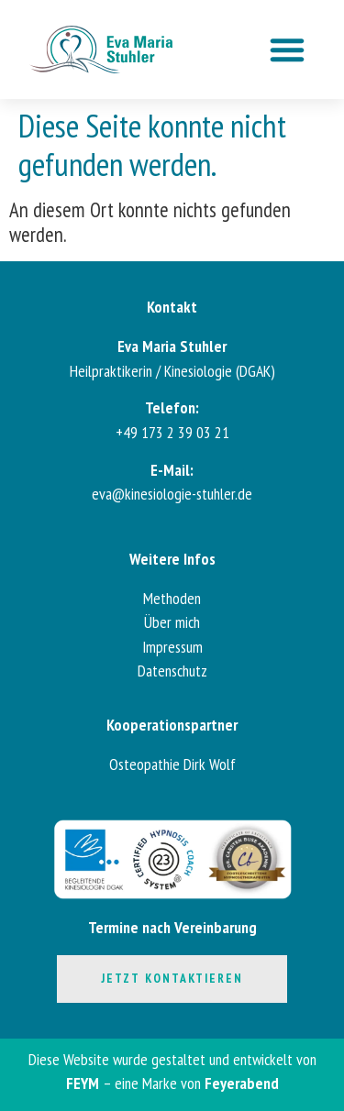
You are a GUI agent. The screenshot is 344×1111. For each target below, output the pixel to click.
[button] (287, 49)
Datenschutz (172, 670)
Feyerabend (242, 1083)
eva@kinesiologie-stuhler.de (172, 493)
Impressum (172, 646)
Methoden (172, 598)
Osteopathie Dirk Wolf (172, 764)
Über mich (172, 621)
